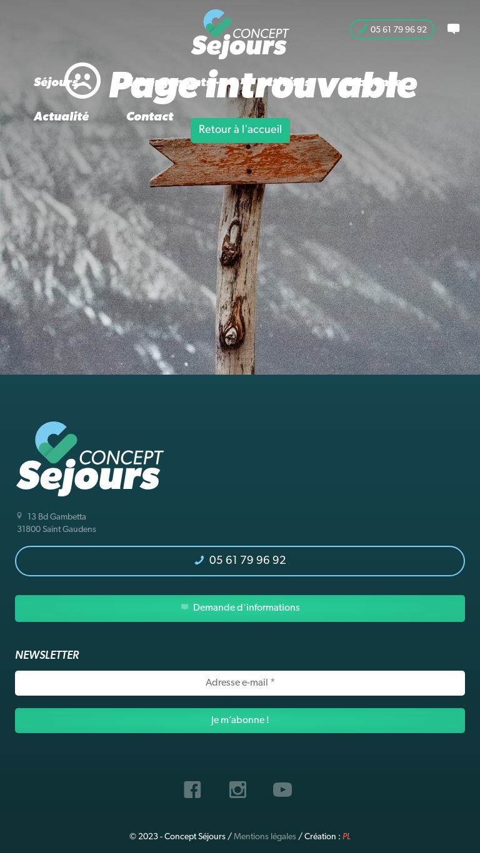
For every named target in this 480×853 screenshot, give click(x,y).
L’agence (374, 83)
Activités (284, 83)
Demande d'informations (240, 608)
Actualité (61, 117)
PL (346, 837)
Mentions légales (265, 837)
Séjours (60, 83)
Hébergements (172, 83)
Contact (149, 117)
